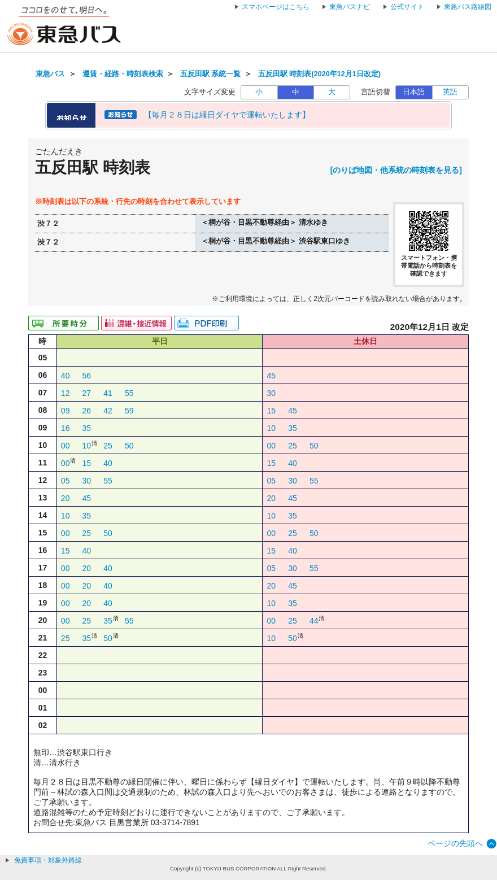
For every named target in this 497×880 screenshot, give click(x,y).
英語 (450, 92)
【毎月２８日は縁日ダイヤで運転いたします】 (227, 114)
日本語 (414, 92)
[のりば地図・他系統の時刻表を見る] (396, 170)
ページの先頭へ (455, 843)
